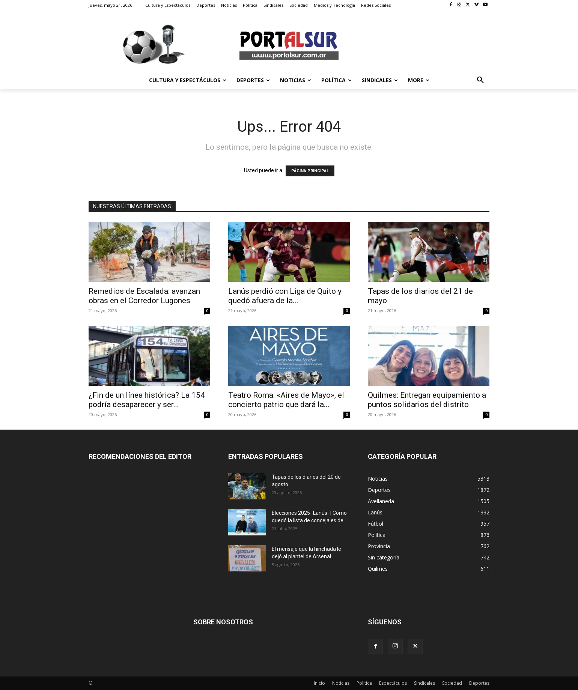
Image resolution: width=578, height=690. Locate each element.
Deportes (479, 683)
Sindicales (424, 683)
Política (364, 683)
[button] (480, 80)
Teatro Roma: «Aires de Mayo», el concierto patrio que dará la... (286, 400)
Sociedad (452, 683)
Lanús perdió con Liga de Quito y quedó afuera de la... (285, 296)
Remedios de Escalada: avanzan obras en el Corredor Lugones (144, 296)
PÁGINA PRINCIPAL (310, 170)
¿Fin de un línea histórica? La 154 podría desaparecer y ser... (147, 400)
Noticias (340, 683)
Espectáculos (393, 683)
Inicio (319, 683)
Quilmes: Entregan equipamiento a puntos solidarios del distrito (427, 400)
